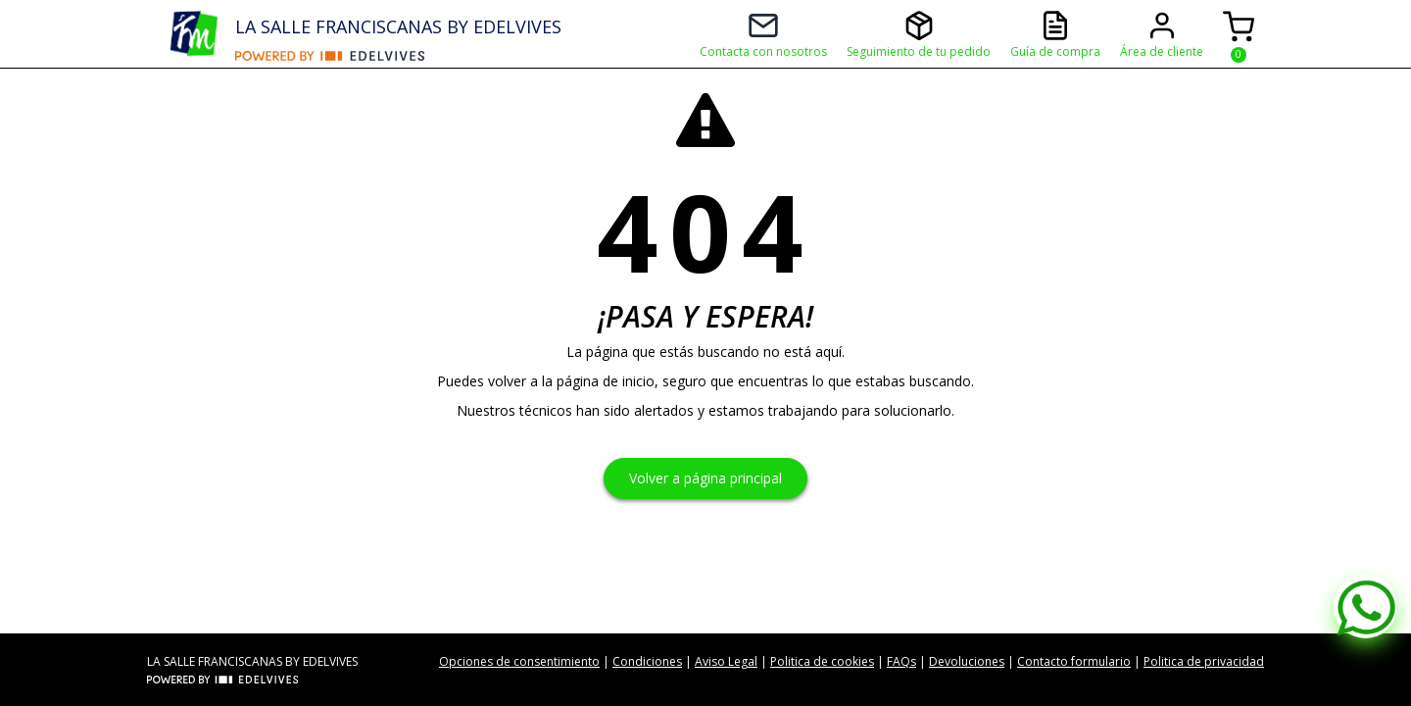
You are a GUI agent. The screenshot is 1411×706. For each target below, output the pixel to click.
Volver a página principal (705, 478)
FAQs (901, 661)
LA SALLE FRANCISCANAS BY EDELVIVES (398, 26)
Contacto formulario (1074, 661)
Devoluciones (966, 661)
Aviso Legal (726, 661)
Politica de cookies (822, 661)
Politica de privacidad (1203, 661)
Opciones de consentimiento (519, 661)
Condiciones (647, 661)
